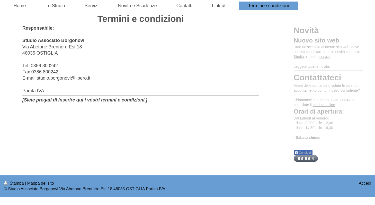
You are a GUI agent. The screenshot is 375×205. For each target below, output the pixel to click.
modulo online (323, 105)
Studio (299, 57)
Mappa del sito (40, 183)
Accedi (365, 183)
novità (324, 66)
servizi (324, 57)
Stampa (14, 183)
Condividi (303, 153)
